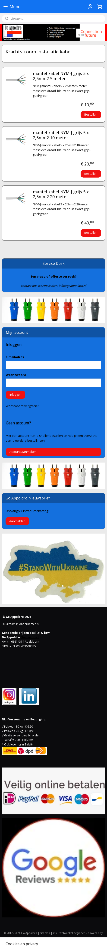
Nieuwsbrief (30, 637)
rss (55, 933)
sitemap (45, 933)
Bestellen (91, 114)
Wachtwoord (16, 375)
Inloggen (15, 394)
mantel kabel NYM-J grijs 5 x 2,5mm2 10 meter (61, 135)
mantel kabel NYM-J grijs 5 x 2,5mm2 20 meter (61, 194)
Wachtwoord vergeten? (22, 406)
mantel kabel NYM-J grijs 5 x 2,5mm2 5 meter (61, 76)
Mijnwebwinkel (53, 940)
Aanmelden (17, 521)
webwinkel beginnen (72, 933)
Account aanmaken (23, 452)
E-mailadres (15, 357)
